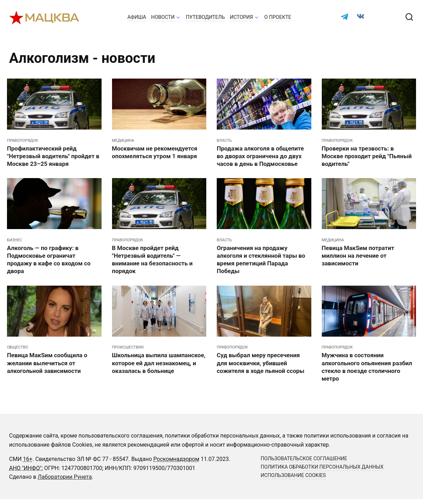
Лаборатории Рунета (65, 477)
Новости (163, 17)
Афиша (136, 17)
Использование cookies (293, 475)
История (241, 17)
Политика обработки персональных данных (322, 467)
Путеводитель (205, 17)
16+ (27, 459)
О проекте (277, 17)
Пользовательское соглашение (304, 459)
